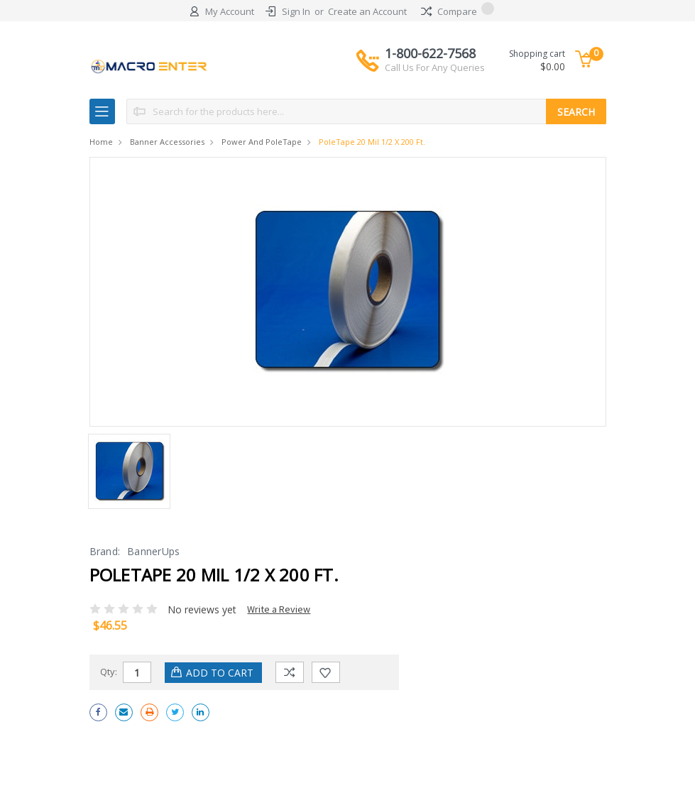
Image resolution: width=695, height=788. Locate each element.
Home (101, 141)
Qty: (108, 671)
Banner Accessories (167, 141)
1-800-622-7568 (435, 60)
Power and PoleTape (261, 141)
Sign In (296, 11)
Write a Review (278, 609)
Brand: (105, 551)
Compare (457, 11)
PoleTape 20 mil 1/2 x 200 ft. (372, 141)
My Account (229, 11)
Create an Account (367, 11)
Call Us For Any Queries (435, 67)
